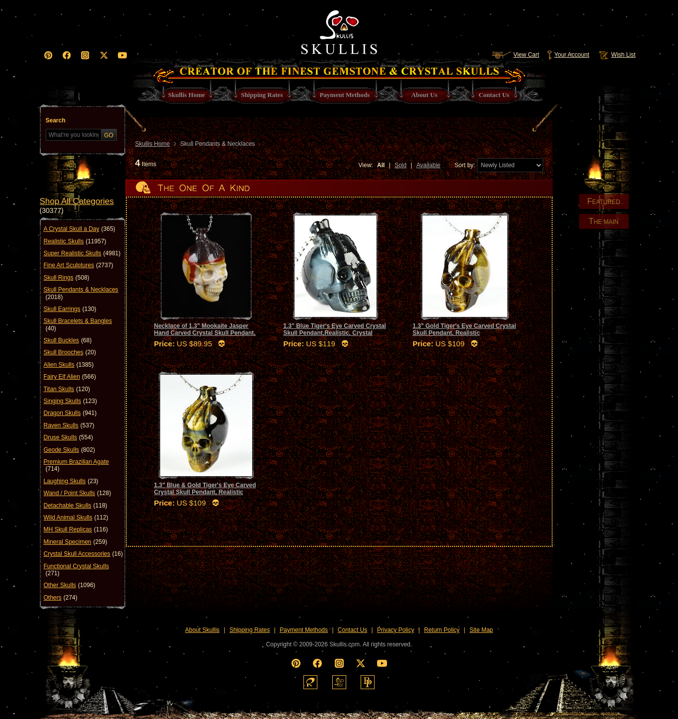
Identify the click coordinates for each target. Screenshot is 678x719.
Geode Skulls (69, 449)
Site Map (481, 629)
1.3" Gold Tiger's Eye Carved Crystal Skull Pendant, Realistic (464, 329)
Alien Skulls (69, 364)
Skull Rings (67, 277)
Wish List (616, 54)
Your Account (568, 54)
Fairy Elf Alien (70, 376)
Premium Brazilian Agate (76, 465)
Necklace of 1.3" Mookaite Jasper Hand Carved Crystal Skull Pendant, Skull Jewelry (205, 333)
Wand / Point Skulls (77, 493)
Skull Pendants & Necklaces (81, 293)
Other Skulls (70, 585)
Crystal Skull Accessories (83, 553)
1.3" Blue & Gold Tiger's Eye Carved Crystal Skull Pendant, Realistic (205, 489)
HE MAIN (604, 221)
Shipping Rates (249, 629)
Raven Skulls (69, 425)
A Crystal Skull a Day (79, 228)
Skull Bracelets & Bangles (78, 324)
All (381, 165)
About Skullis (202, 629)
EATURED (603, 201)
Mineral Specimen (75, 541)
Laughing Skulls (71, 481)
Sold (400, 165)
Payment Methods (304, 629)
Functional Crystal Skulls (76, 570)
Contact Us (352, 629)
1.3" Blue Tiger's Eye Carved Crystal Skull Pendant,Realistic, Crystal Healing (335, 333)
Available (428, 165)
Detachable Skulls (75, 505)
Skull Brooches (70, 352)
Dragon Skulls (70, 413)
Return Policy (441, 629)
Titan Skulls (67, 389)
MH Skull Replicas (76, 529)
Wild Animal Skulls (76, 517)
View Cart (515, 54)
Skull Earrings (70, 309)
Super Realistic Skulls (82, 253)
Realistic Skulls (75, 241)
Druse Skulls (68, 437)
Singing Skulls (70, 401)
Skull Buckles (68, 340)
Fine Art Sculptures (78, 265)
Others (61, 597)
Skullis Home (152, 143)
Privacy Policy (395, 629)
